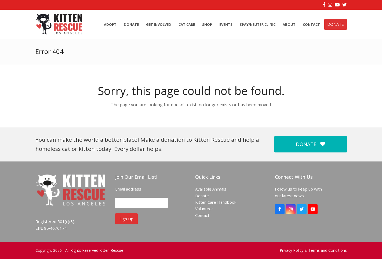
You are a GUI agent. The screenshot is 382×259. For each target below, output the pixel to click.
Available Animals (210, 189)
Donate (202, 195)
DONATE (310, 144)
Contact (202, 215)
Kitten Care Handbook (215, 202)
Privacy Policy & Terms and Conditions (313, 250)
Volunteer (204, 208)
